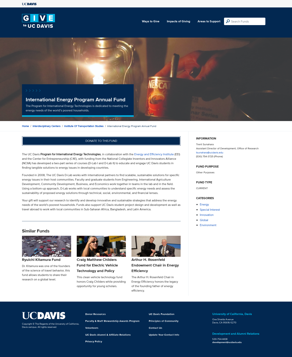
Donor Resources (95, 314)
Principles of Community (163, 321)
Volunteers (91, 328)
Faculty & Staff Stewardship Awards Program (112, 321)
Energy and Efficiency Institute (154, 154)
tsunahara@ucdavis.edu (209, 152)
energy (204, 204)
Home (25, 126)
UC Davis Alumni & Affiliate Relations (108, 335)
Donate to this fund (101, 141)
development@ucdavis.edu (227, 342)
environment (208, 225)
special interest (210, 210)
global (204, 220)
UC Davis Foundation (161, 314)
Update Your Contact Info (164, 335)
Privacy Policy (93, 341)
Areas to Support (209, 21)
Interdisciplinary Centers (47, 126)
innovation (207, 215)
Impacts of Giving (178, 21)
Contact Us (155, 328)
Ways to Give (150, 21)
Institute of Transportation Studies (84, 126)
